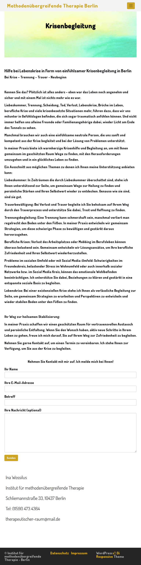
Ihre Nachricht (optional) (70, 430)
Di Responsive (108, 555)
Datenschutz (59, 553)
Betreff (70, 400)
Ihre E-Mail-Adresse (70, 386)
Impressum (79, 553)
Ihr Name (70, 372)
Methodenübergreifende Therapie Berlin (52, 5)
